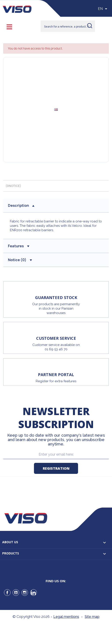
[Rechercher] (68, 26)
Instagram (25, 592)
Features (18, 246)
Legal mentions (66, 617)
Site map (92, 617)
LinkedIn (33, 592)
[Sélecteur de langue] (103, 8)
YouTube (16, 592)
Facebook (7, 592)
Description (21, 205)
